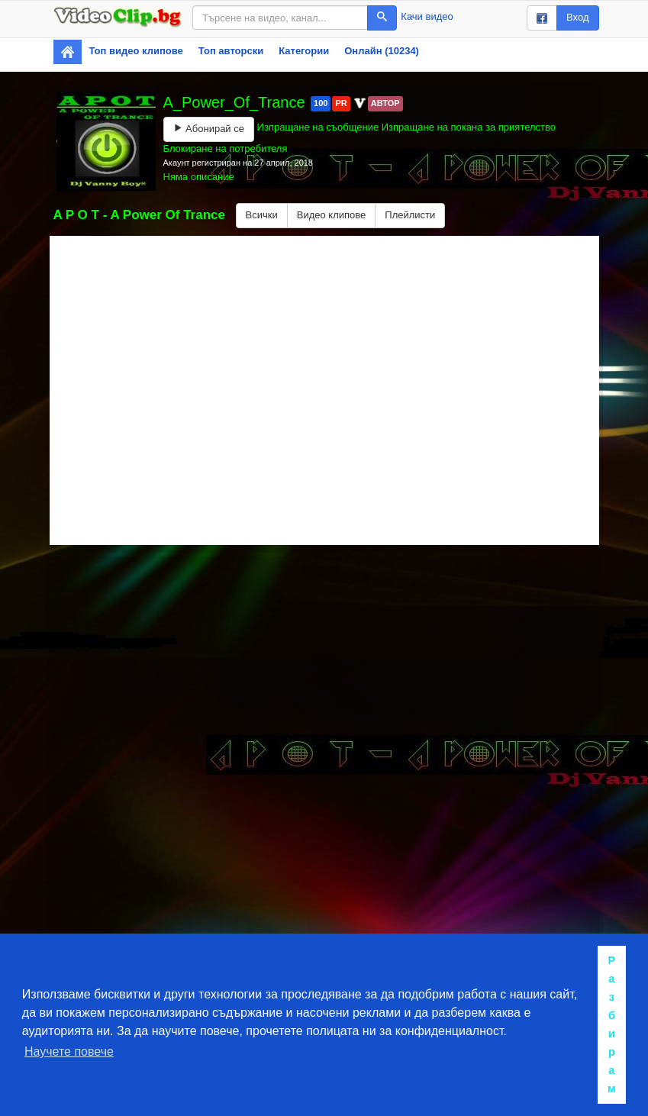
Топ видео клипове (136, 50)
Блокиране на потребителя (225, 148)
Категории (304, 50)
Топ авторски (230, 50)
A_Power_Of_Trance (236, 102)
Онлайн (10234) (381, 50)
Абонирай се (208, 128)
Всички (262, 215)
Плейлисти (410, 215)
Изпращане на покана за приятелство (469, 127)
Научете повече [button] (69, 1051)
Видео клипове (331, 215)
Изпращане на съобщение (318, 127)
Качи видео (427, 16)
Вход (577, 17)
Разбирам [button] (612, 1024)
